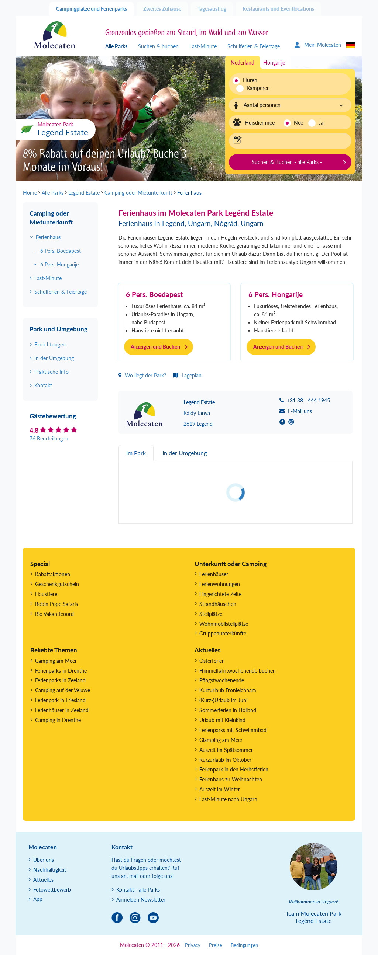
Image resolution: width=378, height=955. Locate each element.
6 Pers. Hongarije (275, 294)
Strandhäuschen (217, 604)
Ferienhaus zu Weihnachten (230, 779)
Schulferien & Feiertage (253, 46)
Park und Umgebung (58, 329)
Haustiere (46, 594)
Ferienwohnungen (219, 584)
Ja (321, 122)
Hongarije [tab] (274, 62)
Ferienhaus (48, 237)
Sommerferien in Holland (227, 710)
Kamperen (254, 88)
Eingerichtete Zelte (220, 594)
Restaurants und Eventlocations (278, 9)
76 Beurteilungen (49, 438)
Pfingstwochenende (221, 680)
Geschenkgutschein (57, 584)
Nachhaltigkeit (49, 870)
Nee (298, 122)
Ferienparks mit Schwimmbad (233, 730)
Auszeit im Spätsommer (226, 750)
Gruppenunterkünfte (222, 633)
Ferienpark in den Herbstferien (233, 769)
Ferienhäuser (213, 574)
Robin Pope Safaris (56, 604)
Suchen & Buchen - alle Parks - (287, 162)
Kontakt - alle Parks (138, 889)
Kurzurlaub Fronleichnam (227, 690)
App (37, 899)
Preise (215, 945)
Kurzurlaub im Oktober (225, 760)
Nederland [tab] (242, 62)
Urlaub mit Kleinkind (222, 720)
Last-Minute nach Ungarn (228, 799)
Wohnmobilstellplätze (223, 624)
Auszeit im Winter (219, 789)
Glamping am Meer (221, 740)
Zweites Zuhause (162, 9)
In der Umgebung (54, 358)
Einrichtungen (50, 344)
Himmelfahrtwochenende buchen (237, 671)
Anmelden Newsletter (140, 899)
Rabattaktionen (52, 574)
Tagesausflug (211, 9)
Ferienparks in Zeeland (60, 680)
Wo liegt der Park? (142, 375)
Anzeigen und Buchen (155, 347)
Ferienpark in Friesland (60, 700)
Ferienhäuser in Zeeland (62, 710)
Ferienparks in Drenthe (61, 671)
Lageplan (187, 375)
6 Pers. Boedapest (154, 294)
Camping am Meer (56, 661)
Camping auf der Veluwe (62, 690)
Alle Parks (116, 46)
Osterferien (212, 661)
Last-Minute (203, 46)
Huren (250, 80)
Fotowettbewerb (52, 889)
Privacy (192, 945)
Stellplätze (210, 614)
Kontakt (43, 385)
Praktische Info (51, 372)
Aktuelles (43, 879)
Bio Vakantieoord (54, 614)
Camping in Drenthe (58, 720)
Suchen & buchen (158, 46)
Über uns (43, 860)
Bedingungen (244, 945)
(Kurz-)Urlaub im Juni (223, 700)
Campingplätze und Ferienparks (91, 9)
